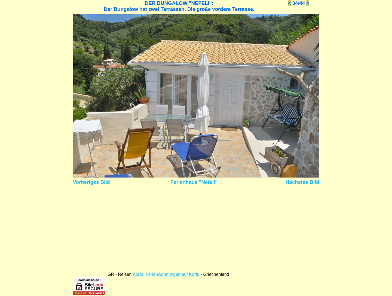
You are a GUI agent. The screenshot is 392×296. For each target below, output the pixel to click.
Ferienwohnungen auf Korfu (172, 274)
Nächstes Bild (302, 182)
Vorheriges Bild (91, 182)
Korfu (138, 274)
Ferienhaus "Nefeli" (194, 182)
